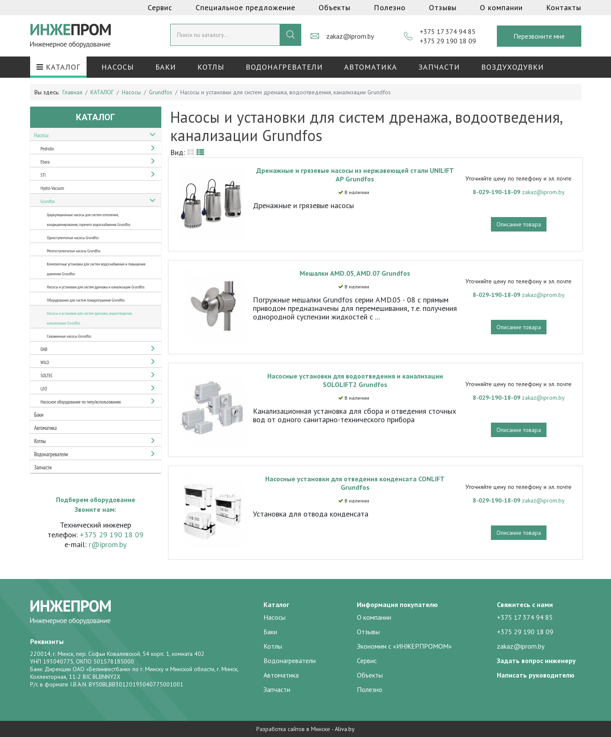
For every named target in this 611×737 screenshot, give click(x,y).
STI (43, 175)
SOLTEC (47, 375)
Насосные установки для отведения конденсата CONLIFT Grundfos (355, 482)
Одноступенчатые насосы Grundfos (73, 237)
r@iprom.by (107, 544)
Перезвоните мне (539, 36)
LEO (44, 389)
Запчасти (439, 67)
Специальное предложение (245, 7)
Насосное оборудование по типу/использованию (81, 402)
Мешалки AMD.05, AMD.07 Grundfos (355, 273)
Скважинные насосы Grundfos (69, 336)
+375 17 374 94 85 (448, 31)
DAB (44, 349)
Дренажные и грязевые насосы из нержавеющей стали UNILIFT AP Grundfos (355, 174)
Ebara (45, 162)
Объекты (334, 7)
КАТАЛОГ (58, 67)
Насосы (117, 67)
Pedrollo (47, 149)
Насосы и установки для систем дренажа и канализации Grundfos (96, 287)
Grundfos (48, 201)
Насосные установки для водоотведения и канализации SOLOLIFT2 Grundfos (355, 380)
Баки (165, 67)
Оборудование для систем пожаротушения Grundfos (86, 300)
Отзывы (443, 7)
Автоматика (370, 67)
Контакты (563, 7)
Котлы (210, 67)
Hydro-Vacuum (52, 188)
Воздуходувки (512, 67)
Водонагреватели (284, 67)
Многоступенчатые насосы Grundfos (74, 251)
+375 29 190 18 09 (448, 41)
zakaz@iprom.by (350, 36)
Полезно (390, 7)
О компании (501, 7)
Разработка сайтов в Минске (293, 729)
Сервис (160, 7)
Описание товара (518, 224)
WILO (45, 362)
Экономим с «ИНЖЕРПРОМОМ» (404, 646)
